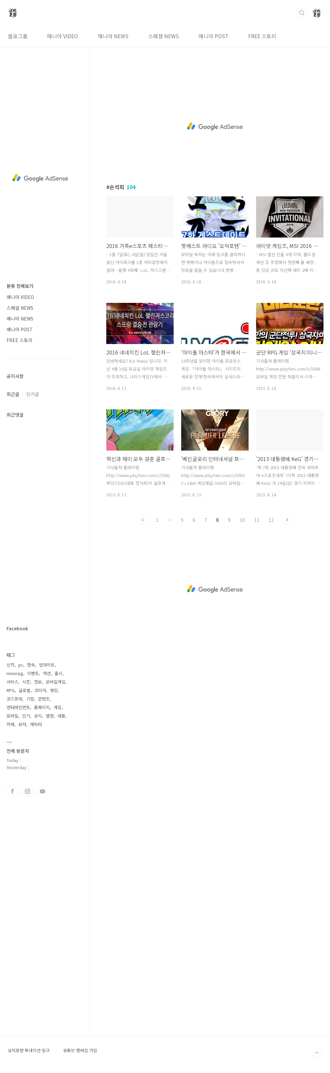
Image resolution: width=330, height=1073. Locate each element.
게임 (57, 707)
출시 (58, 673)
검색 (302, 13)
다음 (287, 520)
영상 (54, 690)
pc (20, 665)
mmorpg (15, 673)
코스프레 (14, 699)
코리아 (40, 690)
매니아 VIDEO (62, 36)
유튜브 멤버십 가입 (80, 1050)
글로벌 (24, 690)
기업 (30, 699)
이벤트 (33, 673)
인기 (26, 716)
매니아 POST (214, 36)
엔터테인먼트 (18, 707)
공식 (38, 716)
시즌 (26, 682)
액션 (47, 673)
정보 (38, 682)
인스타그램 (27, 791)
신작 (10, 665)
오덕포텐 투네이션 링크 (29, 1050)
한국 (31, 665)
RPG (11, 690)
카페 (10, 724)
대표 (61, 716)
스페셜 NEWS (163, 36)
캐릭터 (36, 724)
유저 (22, 724)
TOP (317, 1053)
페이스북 (12, 791)
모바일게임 (55, 682)
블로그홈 (17, 36)
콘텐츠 (44, 699)
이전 (143, 520)
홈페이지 (42, 707)
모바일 (12, 716)
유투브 (42, 791)
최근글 (13, 394)
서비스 (12, 682)
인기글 (32, 394)
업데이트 (47, 665)
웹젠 (50, 716)
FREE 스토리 (262, 36)
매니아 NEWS (113, 36)
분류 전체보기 (20, 286)
